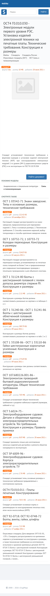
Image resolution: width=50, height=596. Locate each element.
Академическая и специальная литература (21, 186)
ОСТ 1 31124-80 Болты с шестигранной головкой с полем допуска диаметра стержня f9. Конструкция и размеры (23, 281)
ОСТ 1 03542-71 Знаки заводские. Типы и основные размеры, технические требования (24, 204)
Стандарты (15, 55)
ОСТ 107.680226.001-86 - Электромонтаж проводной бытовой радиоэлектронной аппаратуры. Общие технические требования (24, 381)
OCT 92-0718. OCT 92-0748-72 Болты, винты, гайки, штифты (22, 517)
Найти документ (36, 177)
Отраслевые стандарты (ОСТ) (15, 58)
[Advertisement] (25, 125)
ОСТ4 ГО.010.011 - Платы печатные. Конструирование (21, 491)
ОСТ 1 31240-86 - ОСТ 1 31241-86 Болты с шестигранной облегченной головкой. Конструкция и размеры (24, 314)
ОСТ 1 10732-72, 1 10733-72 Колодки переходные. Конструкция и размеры (25, 242)
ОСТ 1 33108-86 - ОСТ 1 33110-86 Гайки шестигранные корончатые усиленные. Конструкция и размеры (24, 347)
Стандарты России (29, 55)
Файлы (5, 3)
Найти (43, 12)
